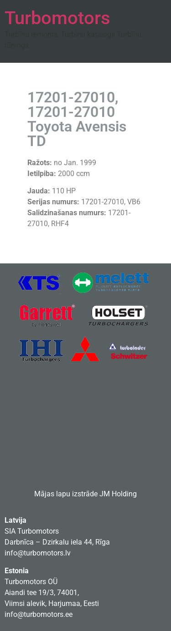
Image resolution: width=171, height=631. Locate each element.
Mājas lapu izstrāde (66, 494)
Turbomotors (57, 18)
